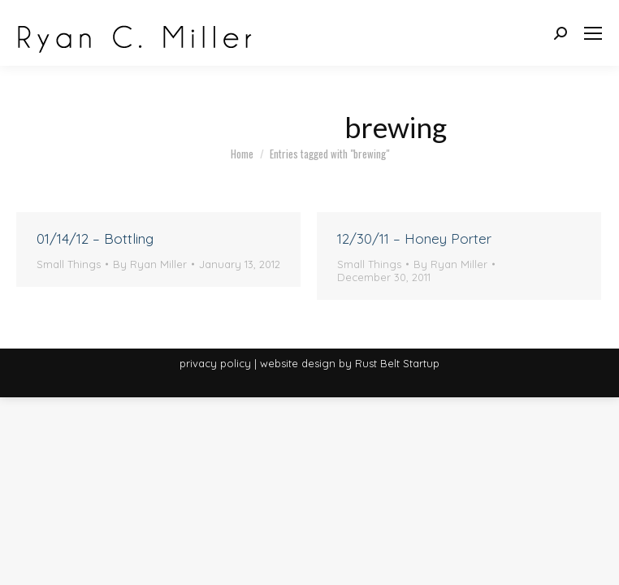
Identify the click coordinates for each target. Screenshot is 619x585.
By (150, 264)
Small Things (69, 264)
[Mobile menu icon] (593, 33)
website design (297, 363)
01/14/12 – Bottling (95, 238)
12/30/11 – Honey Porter (414, 238)
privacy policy (215, 363)
